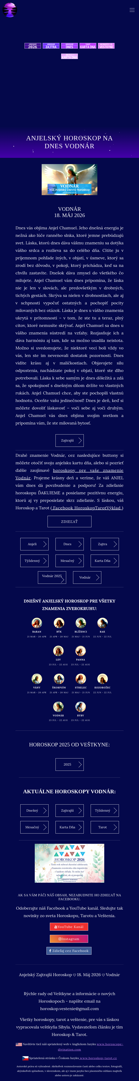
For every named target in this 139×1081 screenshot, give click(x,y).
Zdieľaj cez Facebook (69, 951)
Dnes (72, 544)
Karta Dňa (106, 561)
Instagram (69, 939)
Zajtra (107, 544)
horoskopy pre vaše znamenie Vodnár (69, 474)
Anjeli (37, 544)
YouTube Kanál (69, 927)
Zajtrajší (71, 440)
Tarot (107, 827)
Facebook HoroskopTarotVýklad (87, 507)
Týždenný (35, 561)
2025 (73, 764)
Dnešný (36, 811)
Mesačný (71, 561)
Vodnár (89, 577)
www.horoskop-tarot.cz (98, 1058)
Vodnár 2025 (53, 578)
